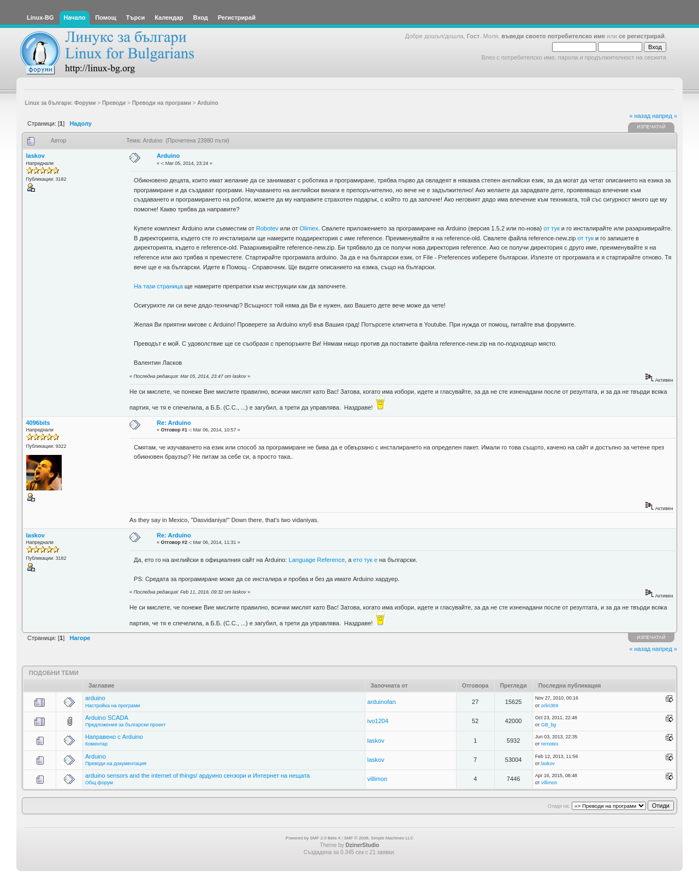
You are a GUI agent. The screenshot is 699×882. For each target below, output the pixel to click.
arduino (95, 698)
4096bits (38, 422)
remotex (550, 744)
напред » (664, 116)
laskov (35, 155)
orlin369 (549, 705)
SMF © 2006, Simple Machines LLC (378, 838)
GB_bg (548, 724)
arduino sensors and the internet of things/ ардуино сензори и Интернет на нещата (197, 775)
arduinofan (382, 702)
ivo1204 (378, 721)
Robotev (267, 228)
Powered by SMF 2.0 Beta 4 (313, 838)
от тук (551, 228)
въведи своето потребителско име (553, 36)
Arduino (168, 155)
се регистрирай (642, 36)
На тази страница (158, 286)
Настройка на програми (112, 705)
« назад (639, 116)
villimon (378, 779)
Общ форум (99, 782)
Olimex (309, 228)
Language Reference (317, 560)
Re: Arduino (174, 422)
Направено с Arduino (114, 736)
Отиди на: (559, 806)
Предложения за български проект (125, 724)
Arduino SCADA (106, 717)
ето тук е (365, 560)
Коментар (96, 744)
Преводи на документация (115, 763)
